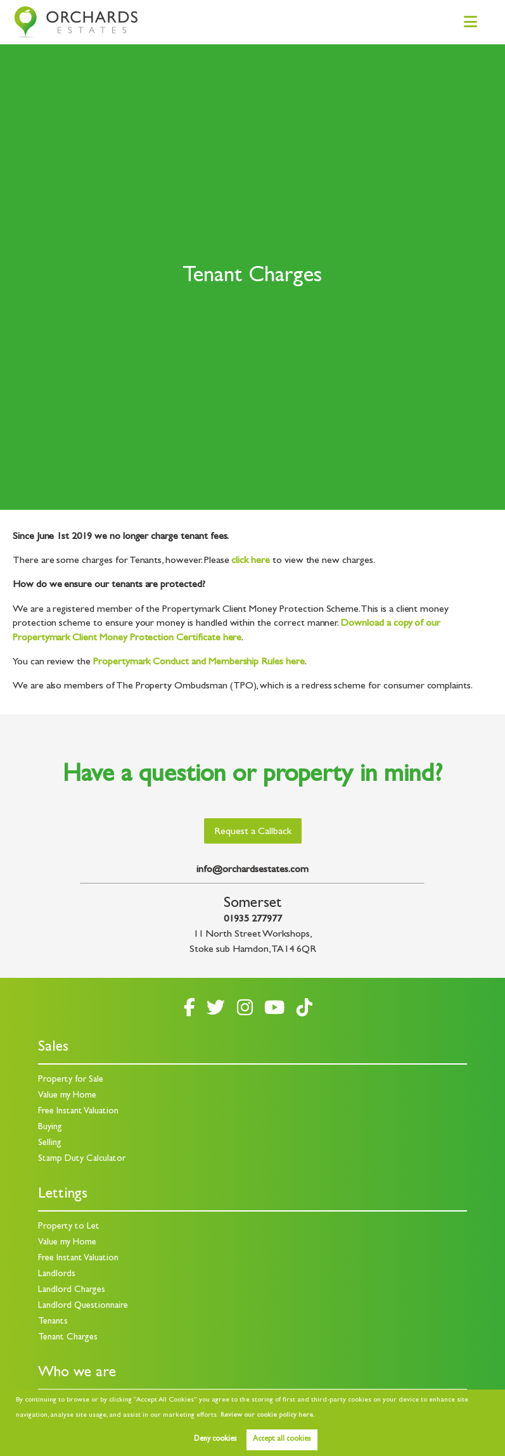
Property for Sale (70, 1080)
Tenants (53, 1322)
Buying (50, 1127)
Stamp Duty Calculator (81, 1159)
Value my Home (67, 1096)
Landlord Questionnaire (83, 1306)
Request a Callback (252, 832)
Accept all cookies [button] (281, 1439)
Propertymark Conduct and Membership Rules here (199, 662)
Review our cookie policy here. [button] (267, 1415)
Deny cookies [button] (215, 1439)
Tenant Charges (68, 1338)
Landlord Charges (71, 1290)
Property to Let (68, 1227)
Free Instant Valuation (78, 1112)
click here (250, 561)
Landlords (56, 1274)
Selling (49, 1143)
